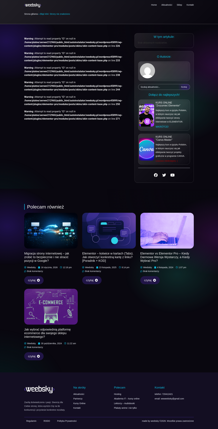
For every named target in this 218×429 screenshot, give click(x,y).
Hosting (117, 394)
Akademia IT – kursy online (127, 398)
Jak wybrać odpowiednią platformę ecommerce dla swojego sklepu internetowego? (47, 333)
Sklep (179, 5)
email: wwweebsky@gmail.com (169, 398)
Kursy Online (79, 403)
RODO (47, 421)
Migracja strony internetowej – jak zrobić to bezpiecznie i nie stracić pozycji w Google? (46, 257)
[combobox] (158, 87)
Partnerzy (78, 398)
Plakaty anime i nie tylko (125, 408)
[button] (162, 127)
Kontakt (190, 5)
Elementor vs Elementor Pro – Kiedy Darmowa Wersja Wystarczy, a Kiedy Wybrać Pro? (165, 257)
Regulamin (31, 421)
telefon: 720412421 (164, 394)
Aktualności (166, 5)
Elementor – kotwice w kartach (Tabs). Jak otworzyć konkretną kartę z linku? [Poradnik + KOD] (107, 257)
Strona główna (31, 14)
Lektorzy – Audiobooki (124, 403)
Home (154, 5)
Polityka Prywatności (66, 421)
